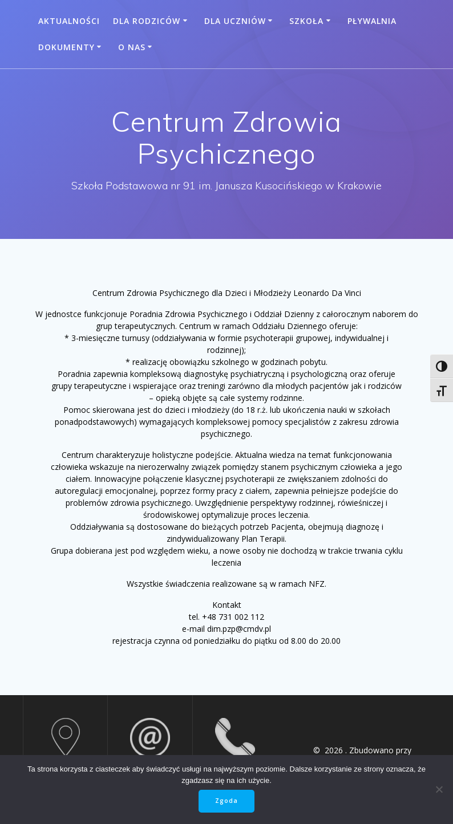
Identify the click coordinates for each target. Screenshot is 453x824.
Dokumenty (66, 47)
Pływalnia (372, 20)
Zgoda (226, 801)
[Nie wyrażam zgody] (438, 789)
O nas (131, 47)
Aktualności (69, 20)
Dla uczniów (235, 20)
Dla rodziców (146, 20)
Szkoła (306, 20)
